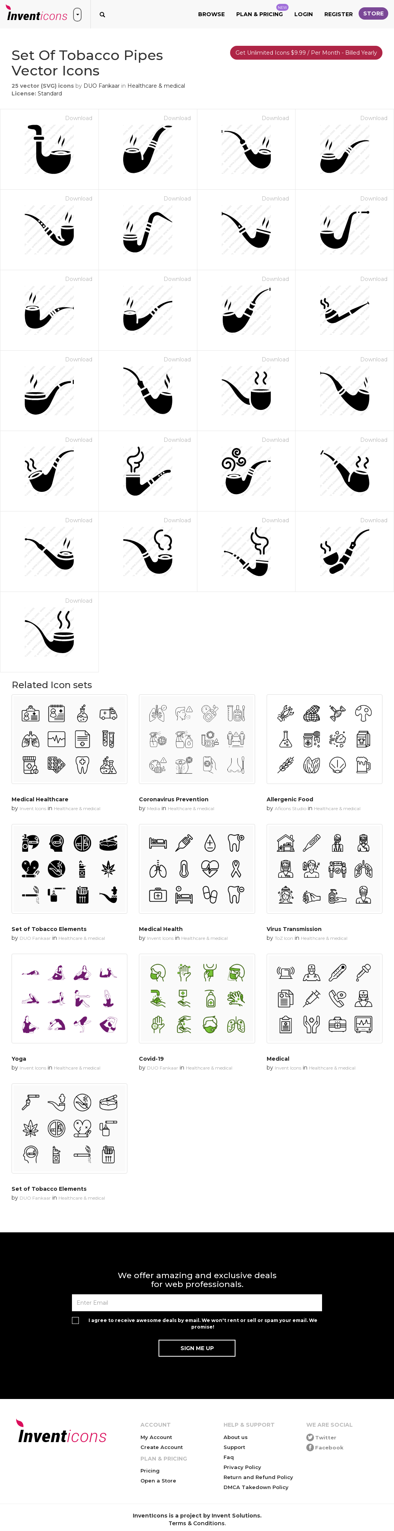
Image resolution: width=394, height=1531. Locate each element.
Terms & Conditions (197, 1523)
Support (234, 1447)
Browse (211, 14)
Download (78, 118)
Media (153, 808)
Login (303, 14)
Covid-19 (151, 1058)
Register (338, 14)
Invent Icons (33, 808)
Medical (278, 1058)
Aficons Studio (290, 808)
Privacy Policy (242, 1467)
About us (236, 1437)
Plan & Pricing (262, 11)
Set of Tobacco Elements (49, 929)
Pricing (150, 1470)
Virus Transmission (294, 929)
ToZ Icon (284, 938)
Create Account (161, 1447)
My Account (156, 1437)
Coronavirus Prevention (174, 799)
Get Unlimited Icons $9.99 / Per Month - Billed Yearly (306, 52)
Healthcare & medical (156, 85)
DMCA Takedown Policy (256, 1487)
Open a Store (158, 1481)
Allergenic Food (290, 799)
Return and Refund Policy (258, 1477)
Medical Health (161, 929)
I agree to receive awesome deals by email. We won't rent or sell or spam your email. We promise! (202, 1323)
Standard (50, 93)
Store (373, 13)
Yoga (19, 1058)
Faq (229, 1457)
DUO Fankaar (101, 85)
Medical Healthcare (40, 799)
